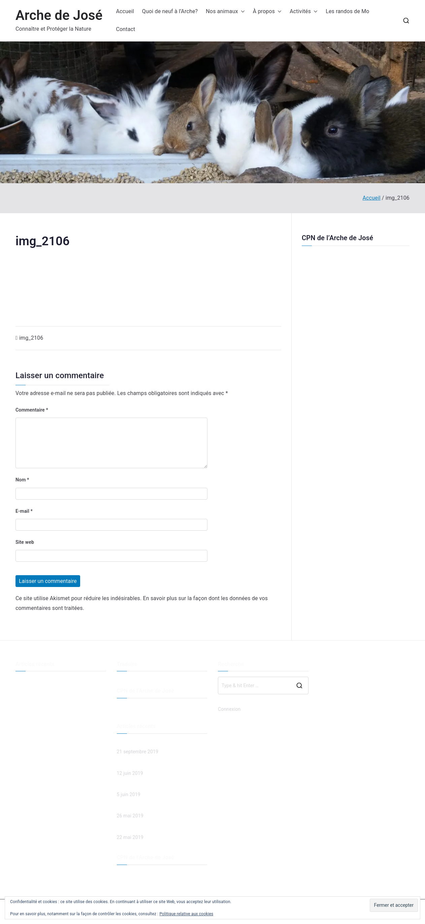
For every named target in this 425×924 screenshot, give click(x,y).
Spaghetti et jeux (33, 714)
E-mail (24, 511)
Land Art (24, 703)
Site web (24, 542)
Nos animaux (225, 12)
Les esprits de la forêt (38, 692)
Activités (304, 12)
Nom (22, 479)
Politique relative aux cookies (186, 914)
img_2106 (31, 338)
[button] (241, 12)
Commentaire (31, 410)
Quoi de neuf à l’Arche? (170, 11)
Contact (125, 29)
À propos (267, 12)
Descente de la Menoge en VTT (48, 680)
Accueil (125, 11)
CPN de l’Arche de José (337, 238)
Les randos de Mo (347, 11)
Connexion (229, 709)
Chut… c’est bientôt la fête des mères (54, 725)
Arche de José (58, 15)
